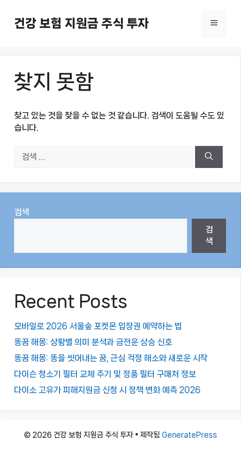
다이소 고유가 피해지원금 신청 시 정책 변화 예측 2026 (107, 390)
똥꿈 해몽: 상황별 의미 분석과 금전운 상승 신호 (93, 342)
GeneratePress (189, 435)
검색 (21, 212)
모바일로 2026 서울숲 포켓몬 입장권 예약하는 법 (98, 326)
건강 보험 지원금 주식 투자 (81, 23)
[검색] (209, 157)
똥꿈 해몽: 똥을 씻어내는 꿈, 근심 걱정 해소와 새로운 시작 (111, 358)
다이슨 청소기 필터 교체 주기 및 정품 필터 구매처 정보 (105, 374)
